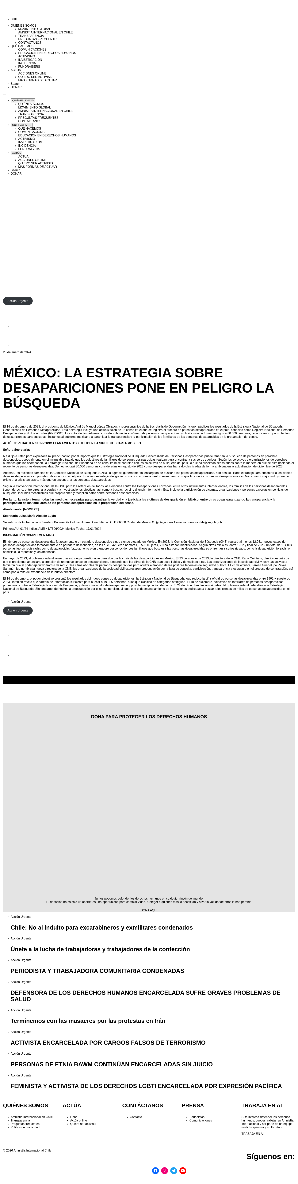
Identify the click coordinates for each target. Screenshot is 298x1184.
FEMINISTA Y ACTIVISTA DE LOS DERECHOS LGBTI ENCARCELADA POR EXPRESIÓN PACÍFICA (146, 1086)
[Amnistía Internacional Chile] (25, 12)
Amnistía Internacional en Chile (32, 1117)
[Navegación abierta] (4, 94)
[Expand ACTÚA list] (16, 153)
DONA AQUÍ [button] (149, 910)
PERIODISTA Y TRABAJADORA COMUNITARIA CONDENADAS (97, 971)
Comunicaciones (200, 1120)
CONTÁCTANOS (142, 1105)
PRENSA (193, 1105)
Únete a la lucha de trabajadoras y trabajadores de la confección (100, 949)
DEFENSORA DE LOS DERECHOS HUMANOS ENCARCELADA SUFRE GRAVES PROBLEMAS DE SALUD (146, 996)
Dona (74, 1117)
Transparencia (20, 1120)
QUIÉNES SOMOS (25, 1105)
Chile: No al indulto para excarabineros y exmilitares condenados (102, 927)
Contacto (136, 1117)
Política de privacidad (25, 1127)
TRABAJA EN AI (252, 1133)
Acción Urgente (21, 601)
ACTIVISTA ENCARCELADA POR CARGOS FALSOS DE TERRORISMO (108, 1042)
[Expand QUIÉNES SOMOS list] (23, 100)
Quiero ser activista (83, 1123)
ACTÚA (72, 1105)
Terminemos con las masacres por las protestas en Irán (88, 1021)
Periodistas (196, 1117)
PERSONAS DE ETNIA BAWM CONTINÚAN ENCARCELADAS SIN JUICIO (112, 1064)
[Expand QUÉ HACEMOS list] (22, 125)
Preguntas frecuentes (25, 1123)
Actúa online (78, 1120)
